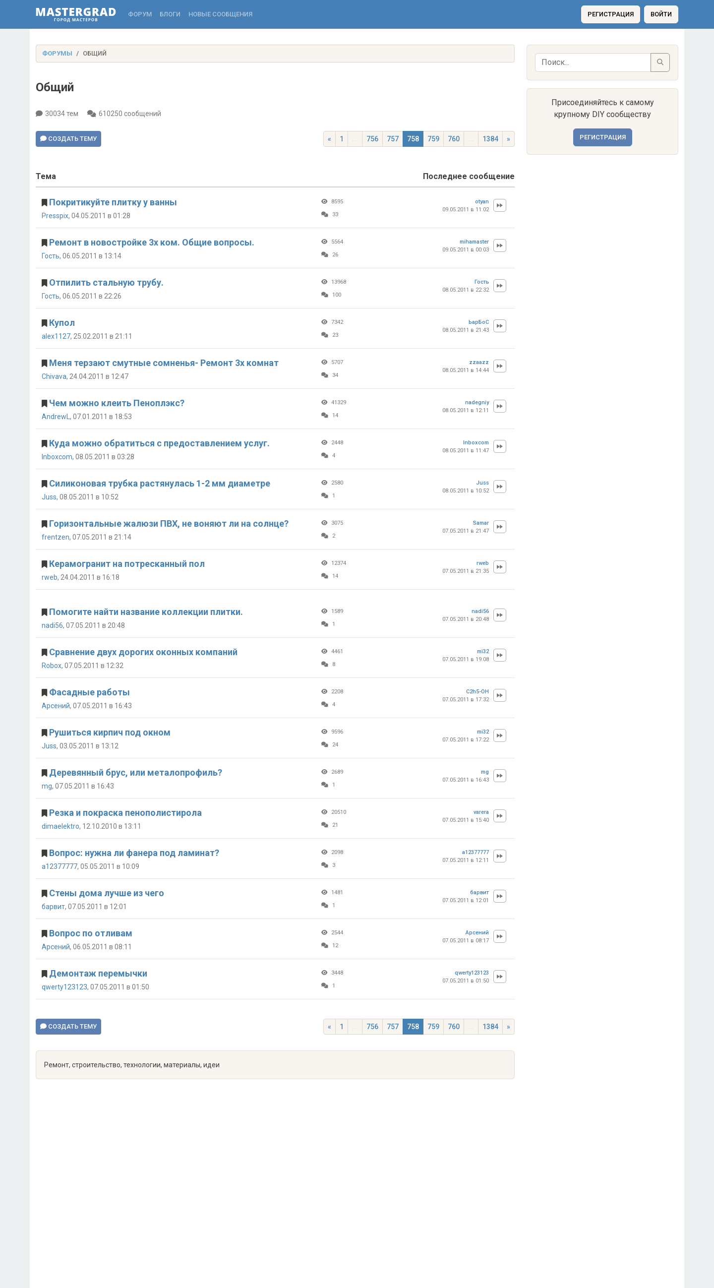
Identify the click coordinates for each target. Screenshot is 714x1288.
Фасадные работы (89, 692)
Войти (661, 14)
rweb (50, 577)
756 (372, 139)
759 (433, 139)
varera (481, 812)
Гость (51, 256)
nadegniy (477, 402)
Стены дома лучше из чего (106, 893)
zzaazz (479, 362)
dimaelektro (60, 826)
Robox (51, 666)
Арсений (56, 706)
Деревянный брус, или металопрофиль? (135, 772)
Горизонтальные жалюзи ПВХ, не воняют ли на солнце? (169, 523)
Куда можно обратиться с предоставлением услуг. (159, 443)
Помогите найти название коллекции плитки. (146, 612)
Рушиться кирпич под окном (110, 732)
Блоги (170, 14)
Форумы (57, 53)
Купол (62, 322)
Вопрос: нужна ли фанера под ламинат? (134, 853)
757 (393, 139)
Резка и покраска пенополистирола (125, 812)
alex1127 (56, 336)
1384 (490, 139)
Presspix (55, 216)
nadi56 (52, 625)
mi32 (483, 651)
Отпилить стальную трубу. (106, 282)
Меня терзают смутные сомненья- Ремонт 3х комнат (164, 363)
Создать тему (68, 138)
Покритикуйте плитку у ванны (113, 202)
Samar (481, 523)
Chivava (54, 376)
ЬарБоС (479, 322)
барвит (53, 907)
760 (454, 139)
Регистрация (611, 14)
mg (47, 786)
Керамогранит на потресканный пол (127, 563)
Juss (49, 497)
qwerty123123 (64, 987)
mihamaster (474, 242)
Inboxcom (57, 457)
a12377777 (59, 866)
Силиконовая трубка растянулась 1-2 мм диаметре (159, 483)
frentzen (55, 537)
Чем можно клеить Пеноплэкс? (116, 403)
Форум (140, 14)
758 (413, 139)
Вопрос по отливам (90, 933)
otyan (482, 201)
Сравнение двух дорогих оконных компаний (143, 652)
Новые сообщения (220, 14)
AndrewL (56, 417)
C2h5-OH (477, 691)
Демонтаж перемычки (98, 973)
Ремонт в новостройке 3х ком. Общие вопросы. (151, 242)
